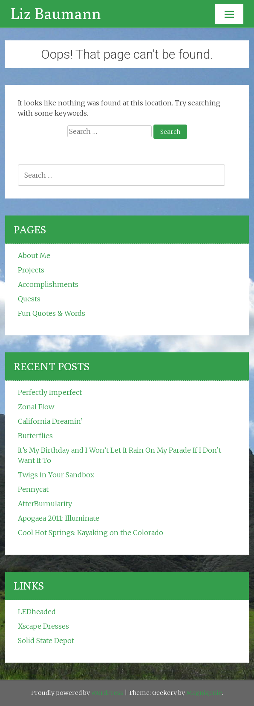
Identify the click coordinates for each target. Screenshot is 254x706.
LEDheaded (37, 611)
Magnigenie (204, 693)
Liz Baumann (56, 13)
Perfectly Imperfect (50, 392)
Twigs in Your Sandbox (56, 475)
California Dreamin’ (50, 421)
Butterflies (35, 435)
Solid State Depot (46, 640)
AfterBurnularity (45, 503)
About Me (34, 255)
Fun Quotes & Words (51, 313)
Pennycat (33, 489)
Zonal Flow (36, 407)
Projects (31, 270)
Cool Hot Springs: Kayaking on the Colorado (90, 532)
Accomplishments (48, 284)
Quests (29, 299)
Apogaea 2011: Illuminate (58, 518)
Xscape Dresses (43, 626)
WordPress (107, 693)
